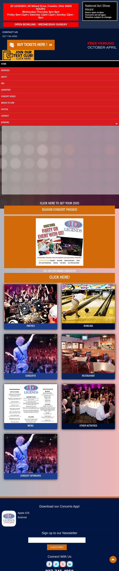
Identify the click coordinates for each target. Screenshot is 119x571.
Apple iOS (23, 512)
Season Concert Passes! (59, 210)
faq (2, 84)
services (5, 71)
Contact (5, 116)
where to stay (7, 103)
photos (4, 109)
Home (3, 64)
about (4, 77)
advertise (6, 90)
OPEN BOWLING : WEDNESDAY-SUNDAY (41, 24)
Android (22, 517)
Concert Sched (8, 97)
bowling (5, 122)
